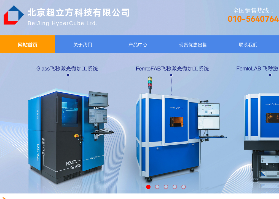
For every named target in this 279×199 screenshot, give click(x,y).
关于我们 (82, 44)
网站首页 (27, 44)
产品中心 (137, 44)
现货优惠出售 (193, 44)
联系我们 (248, 44)
